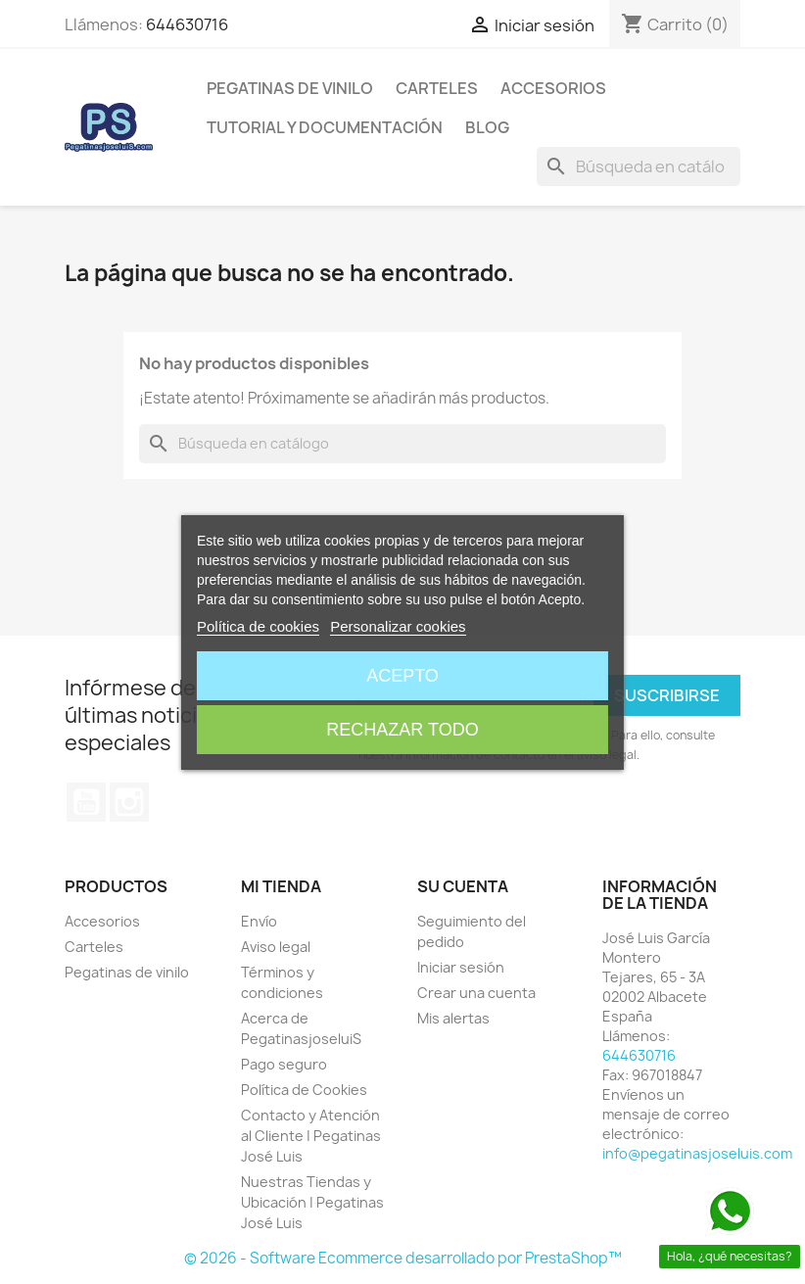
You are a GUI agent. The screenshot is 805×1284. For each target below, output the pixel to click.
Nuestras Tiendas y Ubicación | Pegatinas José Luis (312, 1202)
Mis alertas (453, 1018)
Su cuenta (462, 886)
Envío (259, 921)
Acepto (402, 676)
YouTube (86, 802)
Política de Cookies (304, 1089)
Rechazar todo (402, 729)
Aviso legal (275, 946)
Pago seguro (284, 1064)
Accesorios (553, 88)
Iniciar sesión (460, 967)
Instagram (129, 802)
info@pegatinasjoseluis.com (697, 1153)
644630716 (187, 24)
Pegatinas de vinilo (290, 88)
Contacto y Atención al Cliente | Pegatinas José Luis (311, 1135)
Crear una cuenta (476, 992)
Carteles (437, 88)
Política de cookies (258, 626)
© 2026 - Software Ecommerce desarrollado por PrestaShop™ (403, 1258)
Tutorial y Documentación (325, 127)
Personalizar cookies (397, 626)
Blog (487, 127)
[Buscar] (638, 166)
